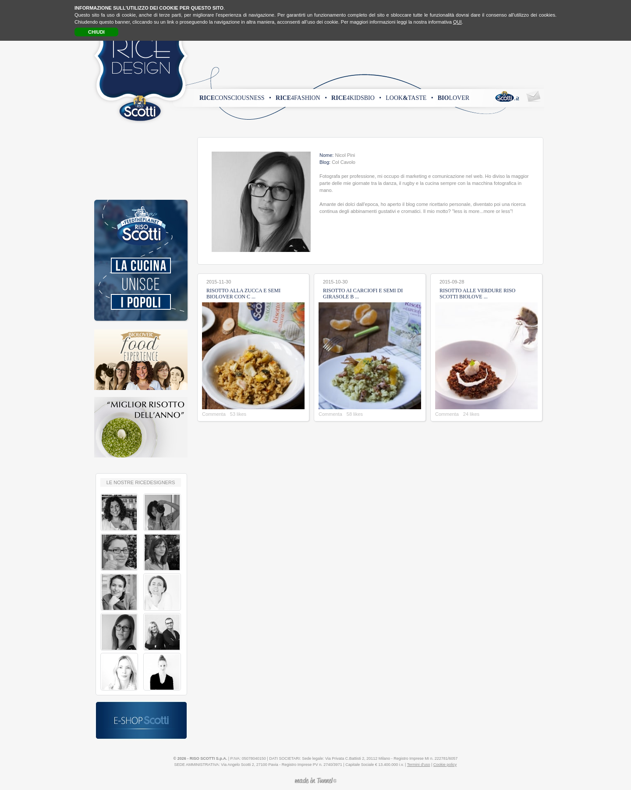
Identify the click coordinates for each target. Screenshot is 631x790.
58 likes (355, 414)
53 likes (238, 414)
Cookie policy (445, 764)
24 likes (471, 414)
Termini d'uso (418, 764)
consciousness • (235, 98)
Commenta (214, 414)
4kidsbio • (356, 98)
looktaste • (409, 98)
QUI (457, 22)
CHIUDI (96, 32)
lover (453, 98)
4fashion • (301, 98)
